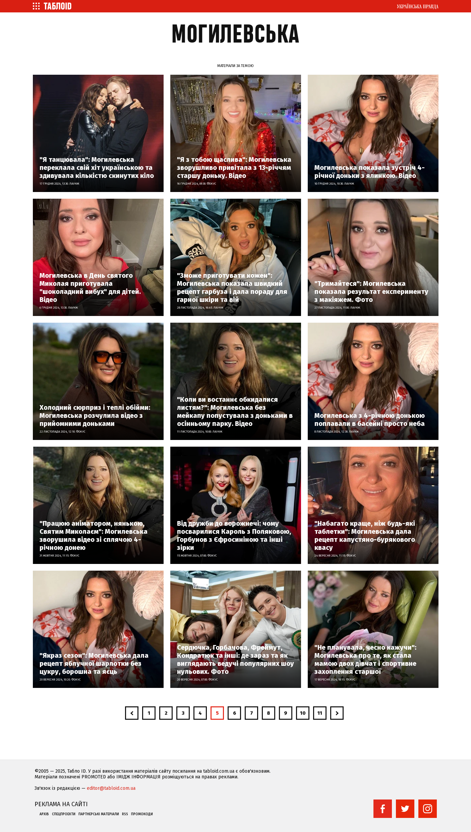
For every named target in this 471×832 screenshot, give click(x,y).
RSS (125, 814)
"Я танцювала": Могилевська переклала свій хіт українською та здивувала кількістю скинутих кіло (97, 167)
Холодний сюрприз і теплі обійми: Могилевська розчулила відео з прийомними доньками (95, 415)
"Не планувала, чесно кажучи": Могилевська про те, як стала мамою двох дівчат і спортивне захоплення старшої (365, 659)
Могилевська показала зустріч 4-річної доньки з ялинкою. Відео (369, 172)
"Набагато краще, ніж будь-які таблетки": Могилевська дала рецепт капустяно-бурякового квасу (364, 535)
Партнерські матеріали (98, 814)
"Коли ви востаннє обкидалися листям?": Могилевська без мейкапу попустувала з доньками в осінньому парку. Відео (235, 411)
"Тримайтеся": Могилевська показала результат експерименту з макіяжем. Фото (371, 291)
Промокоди (142, 814)
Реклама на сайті (61, 804)
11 (319, 713)
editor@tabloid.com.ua (111, 788)
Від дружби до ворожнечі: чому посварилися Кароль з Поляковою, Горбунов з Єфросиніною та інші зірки (234, 535)
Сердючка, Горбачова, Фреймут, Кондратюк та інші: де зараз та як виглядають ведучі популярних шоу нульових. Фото (235, 659)
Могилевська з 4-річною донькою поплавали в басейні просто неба (369, 419)
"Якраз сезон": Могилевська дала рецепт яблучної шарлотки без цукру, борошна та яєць (94, 663)
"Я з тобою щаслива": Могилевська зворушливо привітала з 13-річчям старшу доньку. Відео (234, 167)
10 (303, 713)
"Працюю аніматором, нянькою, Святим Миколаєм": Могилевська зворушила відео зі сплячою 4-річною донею (94, 535)
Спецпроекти (63, 814)
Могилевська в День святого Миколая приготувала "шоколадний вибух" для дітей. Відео (90, 287)
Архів (44, 814)
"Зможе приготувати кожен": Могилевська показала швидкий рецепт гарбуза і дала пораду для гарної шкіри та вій (232, 287)
